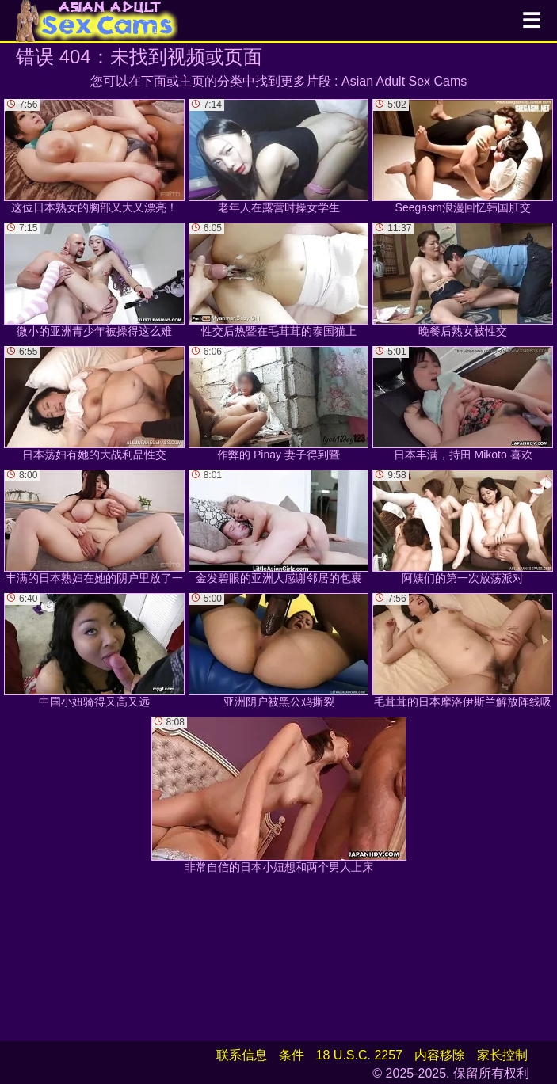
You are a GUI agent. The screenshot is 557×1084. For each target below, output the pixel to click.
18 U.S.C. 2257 (359, 1055)
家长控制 (502, 1055)
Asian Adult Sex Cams (404, 81)
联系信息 (241, 1055)
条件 (291, 1055)
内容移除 (439, 1055)
